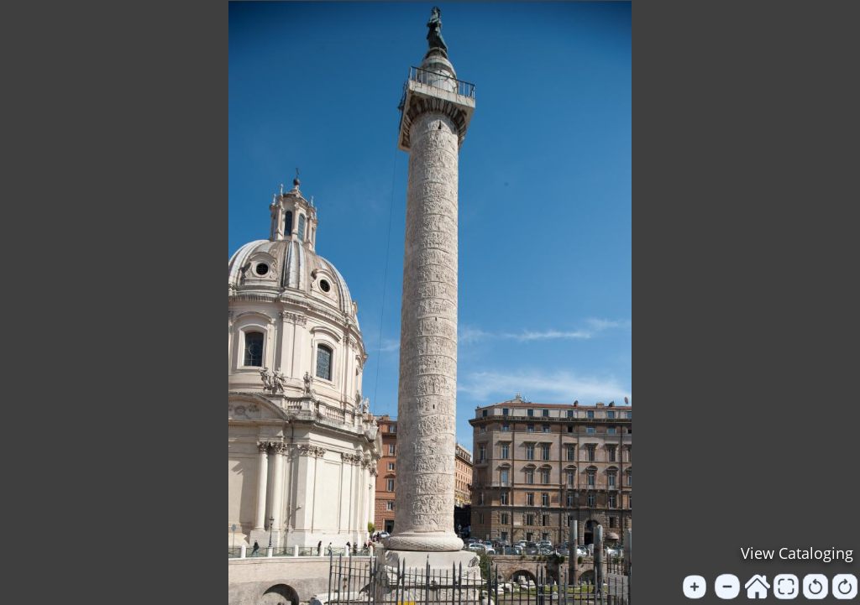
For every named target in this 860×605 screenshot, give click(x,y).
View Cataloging (797, 553)
